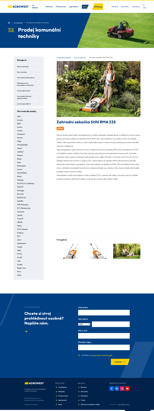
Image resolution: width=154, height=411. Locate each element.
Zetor (19, 241)
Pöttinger (21, 191)
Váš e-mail (82, 331)
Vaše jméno (83, 308)
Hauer (19, 149)
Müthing (20, 181)
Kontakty (136, 7)
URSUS (19, 223)
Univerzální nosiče (24, 91)
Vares (19, 276)
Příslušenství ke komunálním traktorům (25, 85)
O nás (144, 6)
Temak (20, 216)
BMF (19, 125)
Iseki (19, 262)
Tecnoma (21, 213)
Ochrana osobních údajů (90, 405)
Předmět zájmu (84, 343)
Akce (85, 7)
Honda (20, 265)
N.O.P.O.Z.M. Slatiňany (26, 184)
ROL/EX (20, 195)
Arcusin (20, 121)
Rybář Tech (22, 269)
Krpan (19, 160)
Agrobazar (73, 7)
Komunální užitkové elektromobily (24, 98)
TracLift (20, 220)
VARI (19, 251)
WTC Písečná (22, 230)
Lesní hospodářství (24, 105)
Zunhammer (22, 244)
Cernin (20, 128)
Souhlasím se (97, 356)
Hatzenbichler (23, 146)
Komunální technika (64, 57)
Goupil (19, 248)
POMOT (20, 188)
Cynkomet (21, 135)
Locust (19, 170)
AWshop (98, 6)
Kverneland (21, 167)
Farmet (20, 139)
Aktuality (125, 7)
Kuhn (19, 163)
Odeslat (119, 363)
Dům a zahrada (23, 67)
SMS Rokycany (23, 205)
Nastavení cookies (31, 406)
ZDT (19, 237)
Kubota (20, 156)
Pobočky (48, 7)
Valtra (19, 227)
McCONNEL (22, 174)
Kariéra (115, 7)
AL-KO (19, 258)
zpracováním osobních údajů (102, 356)
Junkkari (20, 153)
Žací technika (22, 72)
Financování (61, 7)
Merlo (19, 177)
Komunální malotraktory (26, 78)
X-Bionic (20, 234)
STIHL (19, 255)
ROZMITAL (21, 198)
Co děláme (35, 6)
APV (19, 118)
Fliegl (19, 142)
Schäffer (20, 202)
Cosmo (20, 132)
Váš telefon (83, 320)
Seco (19, 272)
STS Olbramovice (24, 209)
